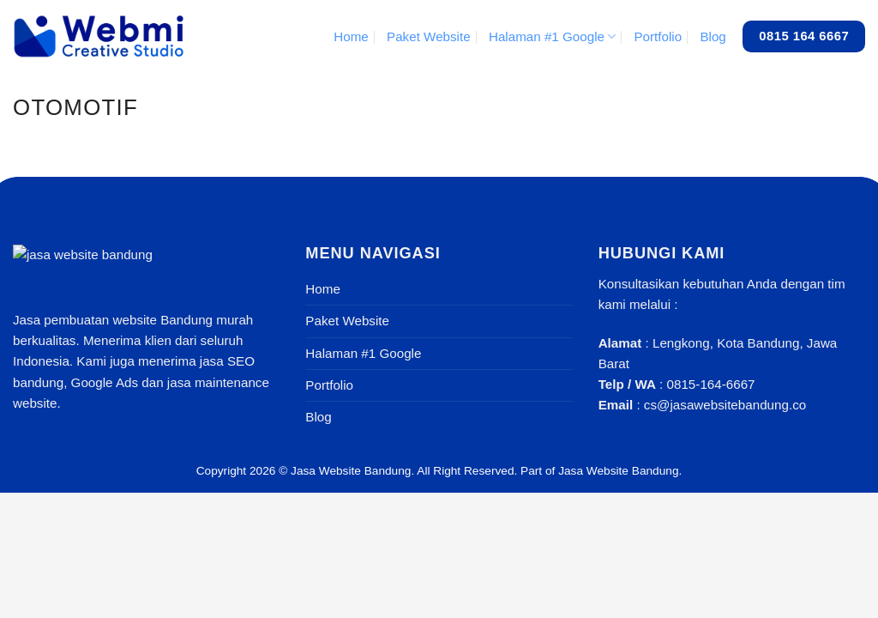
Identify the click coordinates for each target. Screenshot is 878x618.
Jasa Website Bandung (351, 470)
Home (351, 36)
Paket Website (429, 36)
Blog (712, 36)
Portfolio (658, 36)
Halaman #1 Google (552, 36)
